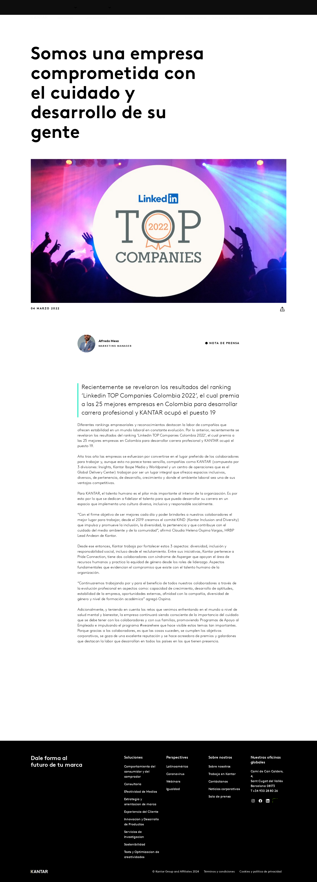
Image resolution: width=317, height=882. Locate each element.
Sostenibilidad (134, 844)
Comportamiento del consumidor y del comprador (140, 771)
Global (273, 8)
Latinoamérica (177, 766)
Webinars (173, 781)
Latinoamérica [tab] (96, 8)
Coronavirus (175, 774)
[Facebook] (260, 801)
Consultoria (132, 784)
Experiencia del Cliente (141, 812)
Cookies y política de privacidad (261, 871)
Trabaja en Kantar (225, 8)
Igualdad (173, 789)
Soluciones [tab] (65, 8)
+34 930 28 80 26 (265, 791)
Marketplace (155, 8)
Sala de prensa (219, 796)
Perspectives (128, 8)
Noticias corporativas (224, 789)
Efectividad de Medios (140, 791)
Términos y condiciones (219, 871)
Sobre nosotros (196, 8)
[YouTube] (275, 801)
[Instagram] (253, 801)
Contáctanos (253, 8)
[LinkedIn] (267, 801)
